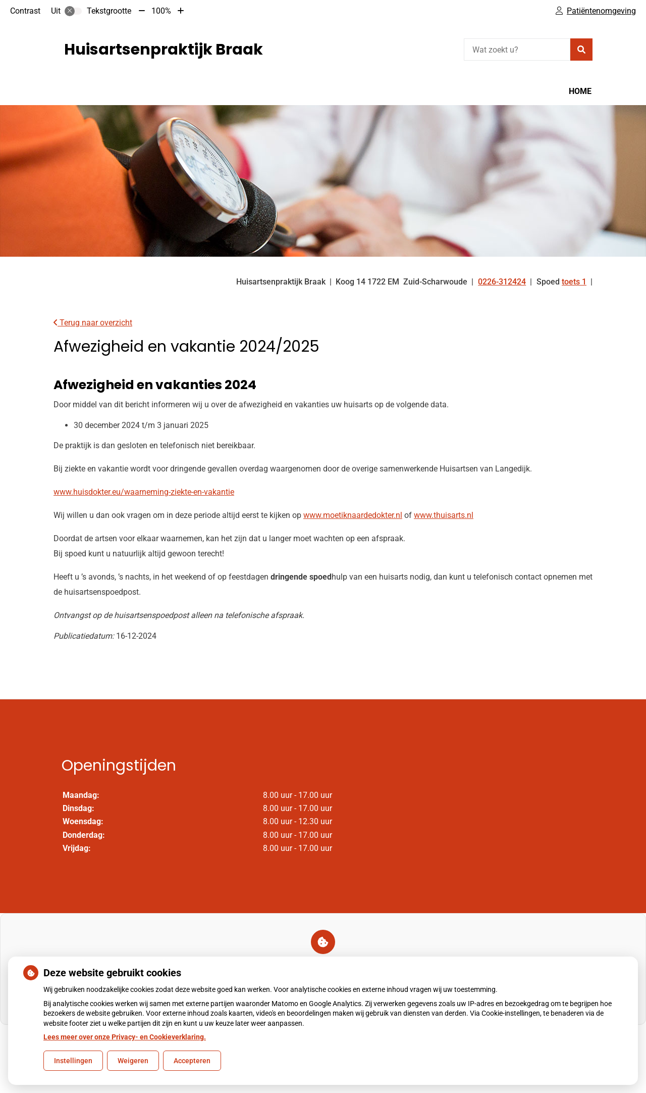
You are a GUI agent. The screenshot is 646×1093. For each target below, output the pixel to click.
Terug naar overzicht (92, 322)
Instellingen (73, 1061)
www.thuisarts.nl (443, 515)
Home (580, 91)
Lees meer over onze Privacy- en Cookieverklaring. (124, 1037)
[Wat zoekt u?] (517, 49)
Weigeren (133, 1061)
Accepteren (192, 1061)
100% (161, 11)
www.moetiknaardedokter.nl (352, 515)
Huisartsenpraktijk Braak (163, 49)
